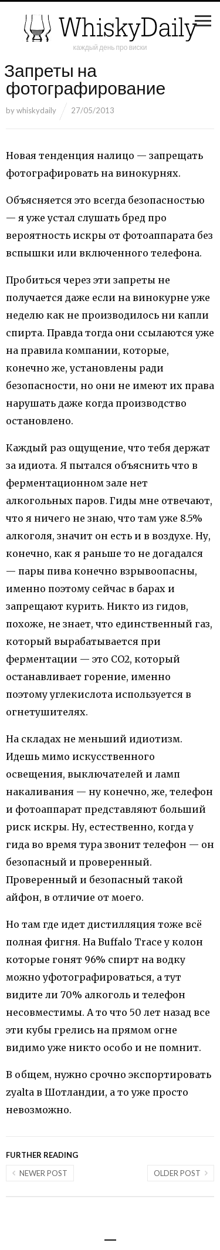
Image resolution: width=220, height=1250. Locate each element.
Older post (177, 1173)
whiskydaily (36, 110)
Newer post (43, 1173)
